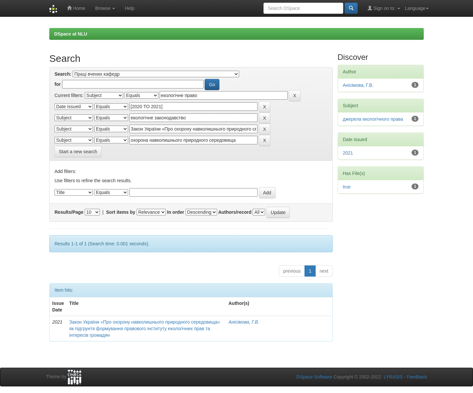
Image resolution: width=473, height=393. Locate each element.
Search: (63, 74)
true (347, 186)
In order (175, 212)
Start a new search (78, 151)
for (58, 84)
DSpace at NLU (70, 34)
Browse (105, 8)
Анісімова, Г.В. (244, 322)
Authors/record (234, 212)
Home (76, 8)
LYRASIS (393, 377)
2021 (348, 153)
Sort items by (120, 212)
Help (129, 8)
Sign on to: (384, 8)
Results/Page (69, 212)
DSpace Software (314, 377)
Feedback (417, 377)
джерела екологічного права (373, 119)
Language (417, 8)
